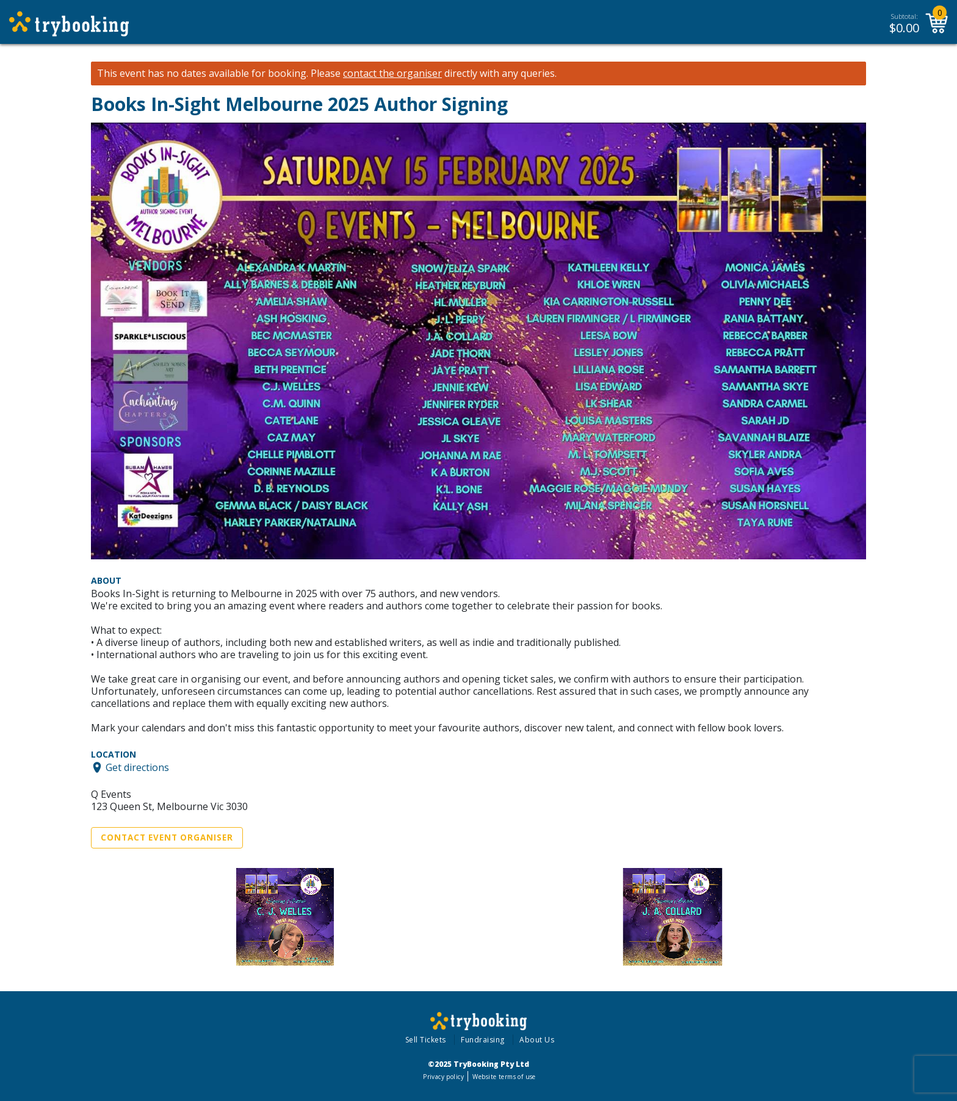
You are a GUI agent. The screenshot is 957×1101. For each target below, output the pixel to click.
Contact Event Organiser (167, 837)
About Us (536, 1040)
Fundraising (483, 1040)
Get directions (137, 767)
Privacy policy (443, 1076)
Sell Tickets (425, 1040)
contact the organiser (392, 73)
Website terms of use (503, 1076)
